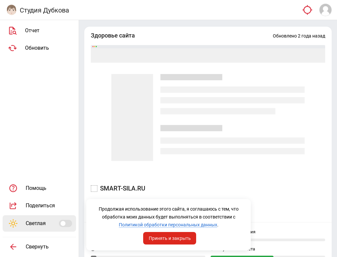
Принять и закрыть (170, 238)
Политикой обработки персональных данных (168, 224)
